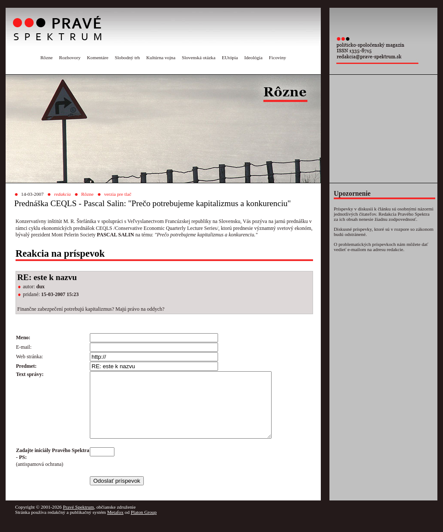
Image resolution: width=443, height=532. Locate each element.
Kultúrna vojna (160, 57)
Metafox (115, 525)
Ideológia (253, 57)
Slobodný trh (127, 57)
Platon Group (144, 525)
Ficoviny (277, 57)
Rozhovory (70, 57)
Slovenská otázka (198, 57)
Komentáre (97, 57)
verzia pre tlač (117, 194)
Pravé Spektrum (78, 519)
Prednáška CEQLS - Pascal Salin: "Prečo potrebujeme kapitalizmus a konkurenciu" (152, 203)
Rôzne (46, 57)
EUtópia (230, 57)
